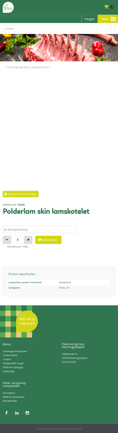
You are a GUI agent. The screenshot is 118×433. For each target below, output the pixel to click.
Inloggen (89, 19)
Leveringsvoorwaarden (15, 351)
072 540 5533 (69, 362)
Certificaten (9, 371)
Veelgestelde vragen (13, 363)
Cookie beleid (10, 355)
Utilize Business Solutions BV (66, 428)
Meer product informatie (22, 194)
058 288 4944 (10, 401)
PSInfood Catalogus (13, 367)
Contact (7, 359)
